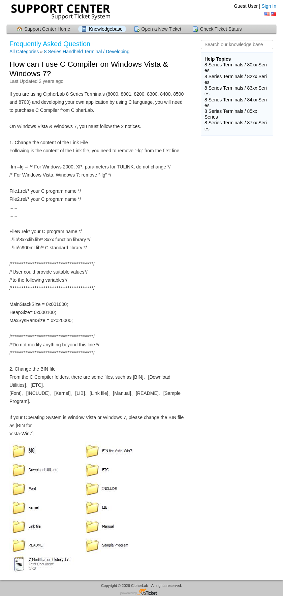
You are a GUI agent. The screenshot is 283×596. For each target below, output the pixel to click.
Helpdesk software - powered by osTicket (141, 592)
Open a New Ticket (161, 29)
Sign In (268, 6)
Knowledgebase (106, 29)
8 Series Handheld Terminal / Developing (86, 51)
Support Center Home (47, 29)
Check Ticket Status (221, 29)
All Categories (24, 51)
